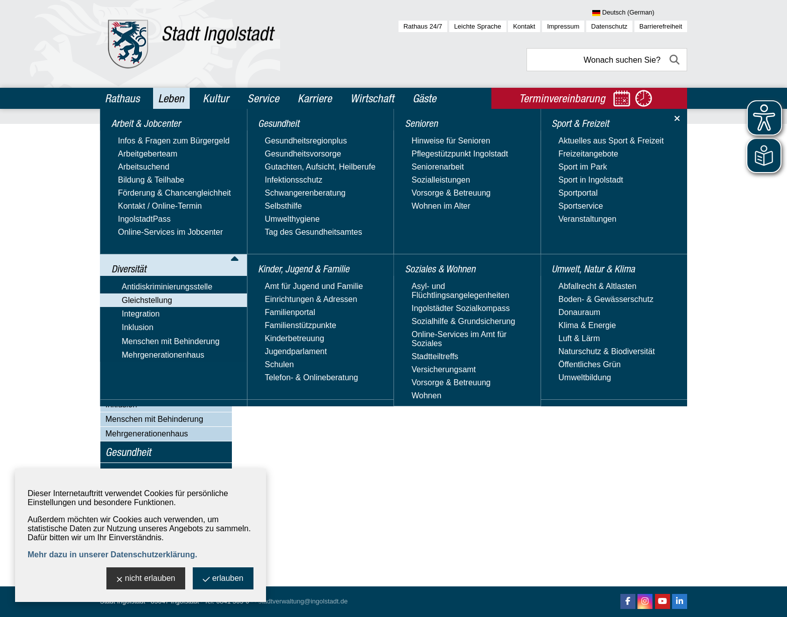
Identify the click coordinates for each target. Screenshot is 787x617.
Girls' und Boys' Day (151, 361)
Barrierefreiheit (660, 26)
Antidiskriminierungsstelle (150, 174)
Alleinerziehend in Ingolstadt (165, 375)
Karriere (315, 98)
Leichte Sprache (477, 26)
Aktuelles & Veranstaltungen (165, 203)
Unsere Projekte (144, 324)
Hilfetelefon (135, 259)
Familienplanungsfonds (156, 245)
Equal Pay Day (142, 231)
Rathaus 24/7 (423, 26)
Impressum (563, 26)
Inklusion (121, 404)
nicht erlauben (146, 579)
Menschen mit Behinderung (154, 419)
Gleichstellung (130, 188)
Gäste (424, 98)
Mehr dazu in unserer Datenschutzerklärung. (112, 554)
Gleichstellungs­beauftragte (162, 217)
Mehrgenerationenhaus (146, 433)
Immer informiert (144, 273)
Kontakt (524, 26)
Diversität (124, 156)
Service (263, 98)
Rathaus (122, 98)
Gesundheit (128, 451)
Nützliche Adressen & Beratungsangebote (153, 291)
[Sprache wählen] (639, 13)
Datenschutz (609, 26)
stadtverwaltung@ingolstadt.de (303, 601)
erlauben (223, 579)
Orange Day (137, 310)
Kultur (216, 98)
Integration (124, 390)
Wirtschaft (372, 98)
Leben (171, 98)
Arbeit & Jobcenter (143, 134)
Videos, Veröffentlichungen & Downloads (166, 343)
